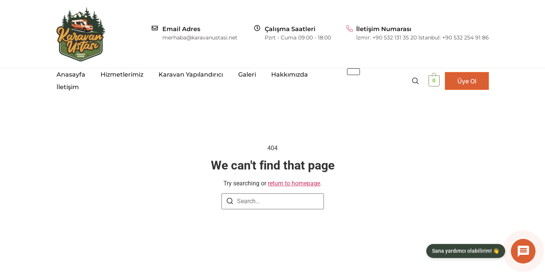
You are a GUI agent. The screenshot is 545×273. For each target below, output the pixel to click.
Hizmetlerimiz (122, 74)
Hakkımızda (289, 74)
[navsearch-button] (415, 81)
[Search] (230, 202)
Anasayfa (71, 74)
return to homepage (294, 183)
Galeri (247, 74)
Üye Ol (466, 81)
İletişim (68, 87)
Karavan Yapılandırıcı (191, 74)
